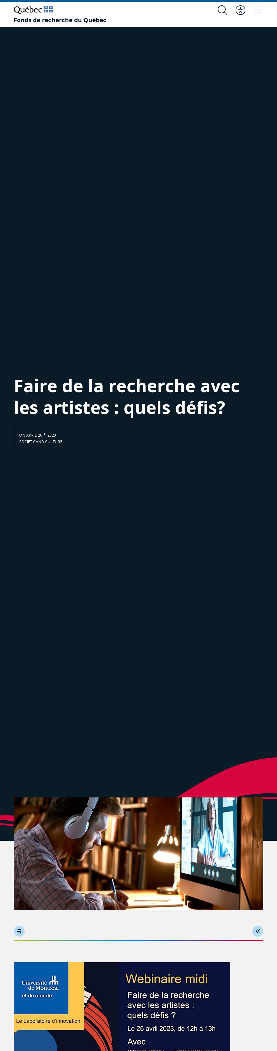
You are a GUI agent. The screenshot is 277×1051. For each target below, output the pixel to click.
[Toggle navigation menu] (258, 10)
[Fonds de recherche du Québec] (60, 19)
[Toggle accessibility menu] (240, 10)
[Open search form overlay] (222, 10)
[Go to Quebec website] (33, 10)
